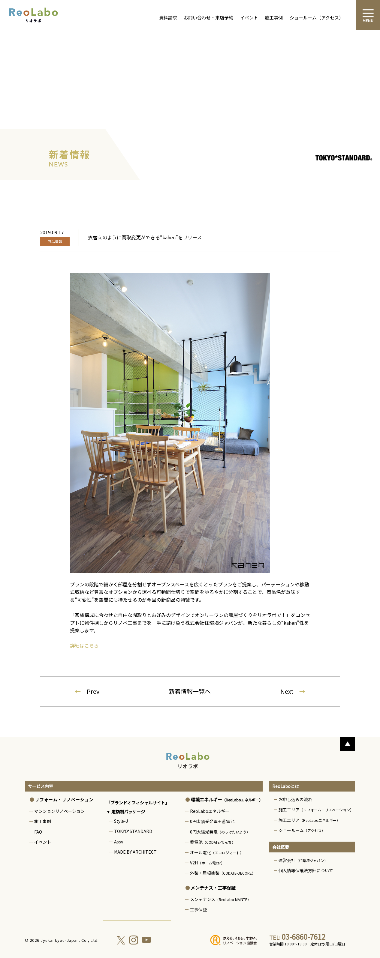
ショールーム (302, 830)
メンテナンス (220, 899)
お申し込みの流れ (295, 799)
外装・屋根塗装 (222, 873)
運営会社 (303, 860)
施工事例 (274, 17)
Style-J (121, 821)
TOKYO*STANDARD (133, 831)
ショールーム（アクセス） (316, 17)
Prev (87, 691)
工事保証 (198, 909)
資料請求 (168, 17)
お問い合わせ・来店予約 (208, 17)
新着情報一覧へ (190, 691)
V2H (207, 863)
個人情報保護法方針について (306, 870)
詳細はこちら (84, 645)
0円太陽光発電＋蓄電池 (212, 821)
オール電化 (216, 852)
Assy (118, 842)
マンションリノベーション (59, 811)
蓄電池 (212, 842)
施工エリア (316, 810)
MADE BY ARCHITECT (135, 852)
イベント (249, 17)
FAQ (38, 832)
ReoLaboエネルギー (209, 811)
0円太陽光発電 (220, 832)
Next (292, 691)
